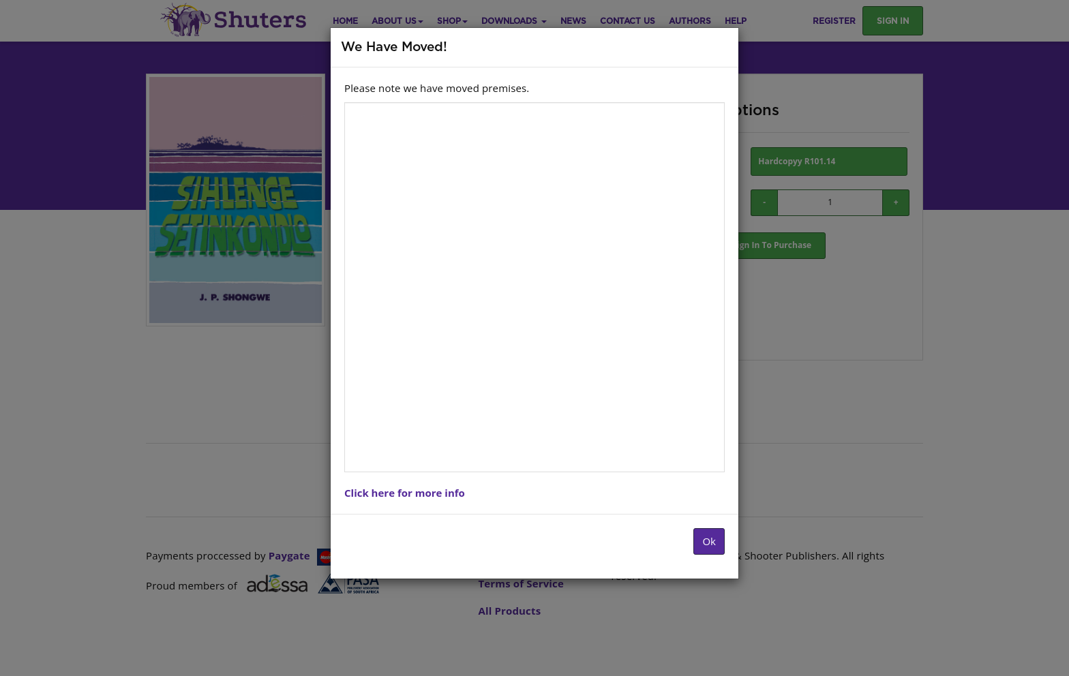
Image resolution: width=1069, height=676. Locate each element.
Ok (709, 541)
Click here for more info (404, 493)
